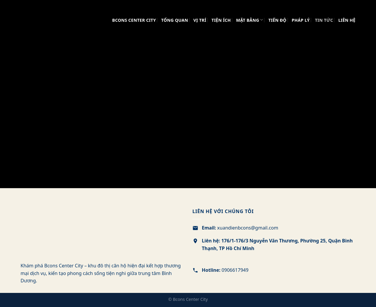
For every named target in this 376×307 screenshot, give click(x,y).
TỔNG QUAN (174, 20)
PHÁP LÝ (301, 20)
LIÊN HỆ (346, 20)
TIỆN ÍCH (221, 20)
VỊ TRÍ (199, 20)
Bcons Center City (134, 20)
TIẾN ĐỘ (277, 20)
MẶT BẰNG (249, 20)
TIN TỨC (324, 20)
